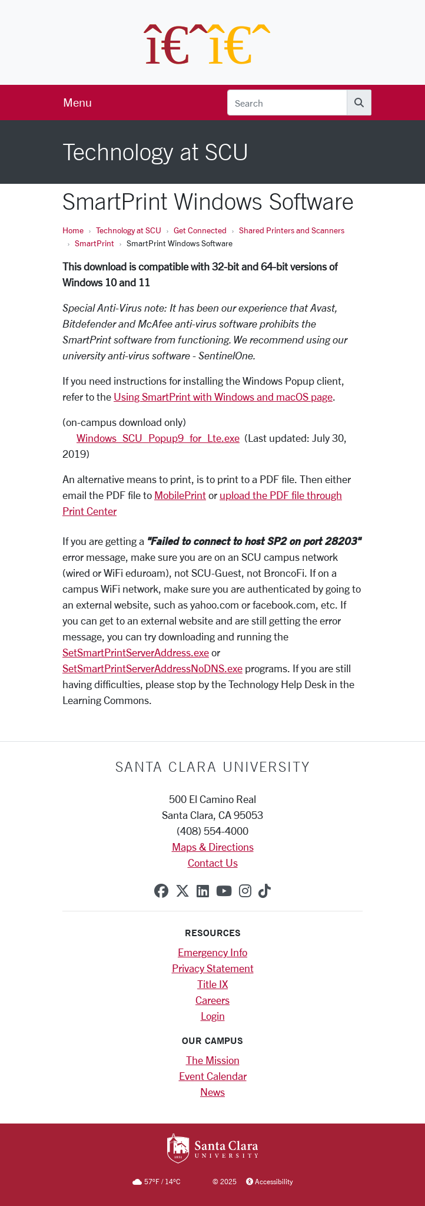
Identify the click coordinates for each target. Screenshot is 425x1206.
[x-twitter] (182, 891)
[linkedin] (203, 891)
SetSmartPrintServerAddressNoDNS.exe (152, 668)
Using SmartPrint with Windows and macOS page (223, 396)
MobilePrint (180, 495)
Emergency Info (212, 952)
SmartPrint (94, 243)
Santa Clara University (212, 766)
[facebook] (161, 891)
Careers (212, 1000)
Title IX (212, 984)
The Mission (213, 1060)
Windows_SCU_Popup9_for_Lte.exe (158, 438)
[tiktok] (264, 891)
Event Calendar (213, 1076)
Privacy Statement (213, 968)
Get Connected (200, 230)
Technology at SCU (128, 230)
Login (213, 1016)
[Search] (287, 102)
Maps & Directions (213, 847)
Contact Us (213, 862)
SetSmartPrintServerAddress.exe (135, 652)
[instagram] (245, 891)
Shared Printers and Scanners (291, 230)
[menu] (77, 102)
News (212, 1092)
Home (73, 230)
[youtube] (224, 891)
